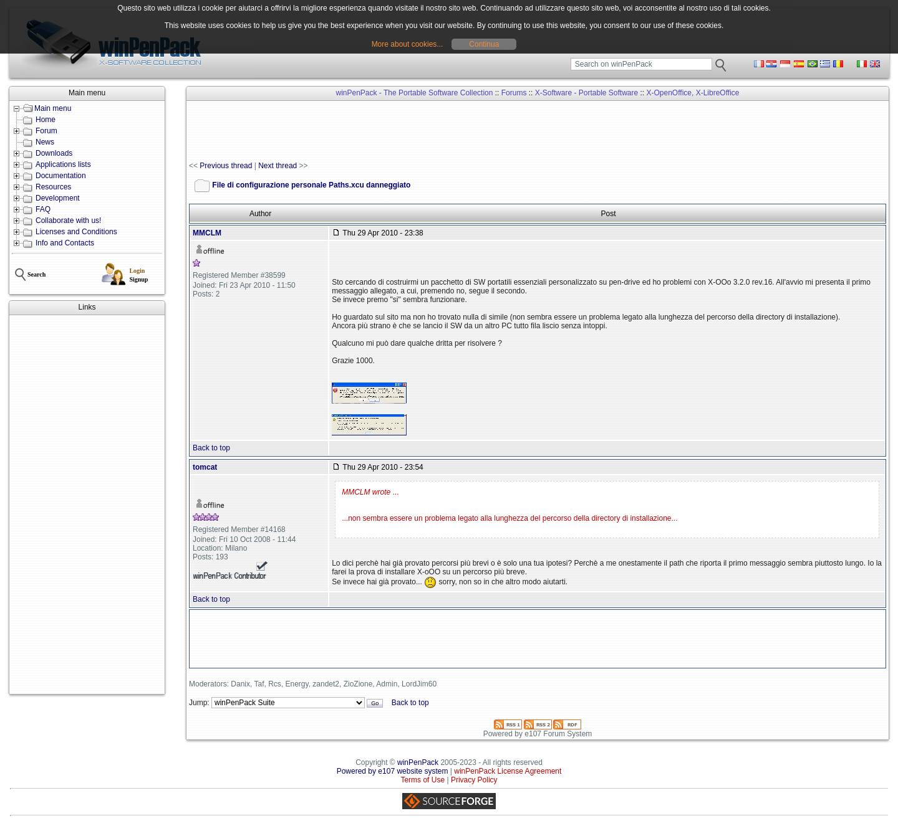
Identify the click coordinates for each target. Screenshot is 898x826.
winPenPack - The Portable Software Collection (414, 92)
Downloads (54, 153)
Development (58, 198)
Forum (46, 130)
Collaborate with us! (68, 220)
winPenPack (417, 762)
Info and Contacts (65, 243)
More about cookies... (407, 44)
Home (46, 119)
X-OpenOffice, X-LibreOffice (693, 92)
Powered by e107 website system (392, 771)
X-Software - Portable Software (586, 92)
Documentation (61, 175)
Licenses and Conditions (76, 231)
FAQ (43, 209)
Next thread (277, 165)
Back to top (211, 448)
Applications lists (63, 164)
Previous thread (226, 165)
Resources (53, 187)
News (45, 142)
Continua (484, 44)
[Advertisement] (87, 504)
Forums (514, 92)
